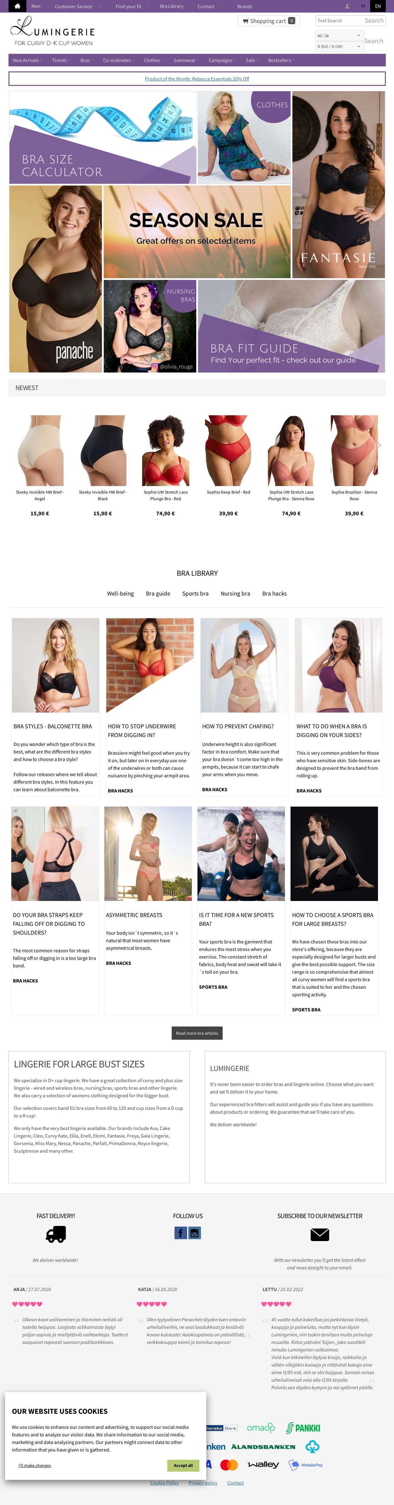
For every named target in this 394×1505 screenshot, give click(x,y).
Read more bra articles (197, 1032)
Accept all (183, 1466)
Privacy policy (203, 1480)
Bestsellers (279, 60)
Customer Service (73, 6)
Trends (59, 60)
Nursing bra (235, 593)
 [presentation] (379, 443)
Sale (250, 60)
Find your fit (128, 6)
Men (36, 6)
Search (372, 41)
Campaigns (220, 60)
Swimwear (185, 60)
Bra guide (158, 593)
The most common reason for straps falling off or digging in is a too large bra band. (54, 958)
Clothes (152, 60)
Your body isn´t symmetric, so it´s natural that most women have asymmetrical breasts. (142, 940)
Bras (85, 60)
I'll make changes (35, 1466)
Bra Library (171, 6)
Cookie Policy (164, 1480)
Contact (206, 6)
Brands (244, 6)
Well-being (120, 593)
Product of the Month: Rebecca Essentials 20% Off (197, 79)
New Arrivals (26, 60)
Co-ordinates (117, 60)
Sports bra (195, 593)
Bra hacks (274, 593)
